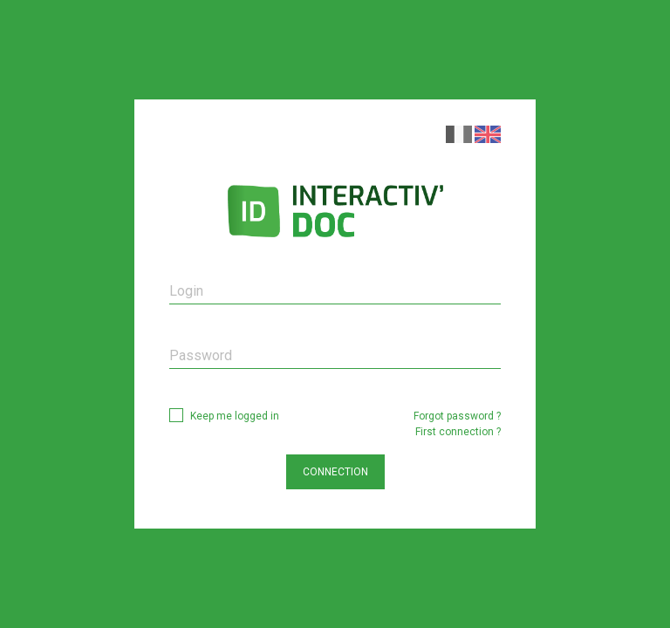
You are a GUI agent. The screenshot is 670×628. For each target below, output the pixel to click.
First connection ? (458, 432)
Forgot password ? (457, 416)
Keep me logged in (234, 416)
